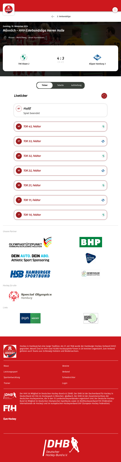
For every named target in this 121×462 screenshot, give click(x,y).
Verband (66, 371)
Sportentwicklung (12, 377)
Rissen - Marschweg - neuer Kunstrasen (26, 37)
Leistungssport (10, 371)
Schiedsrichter (68, 377)
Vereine (65, 365)
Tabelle (60, 85)
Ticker (45, 85)
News (6, 365)
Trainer (7, 382)
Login (64, 382)
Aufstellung (76, 85)
